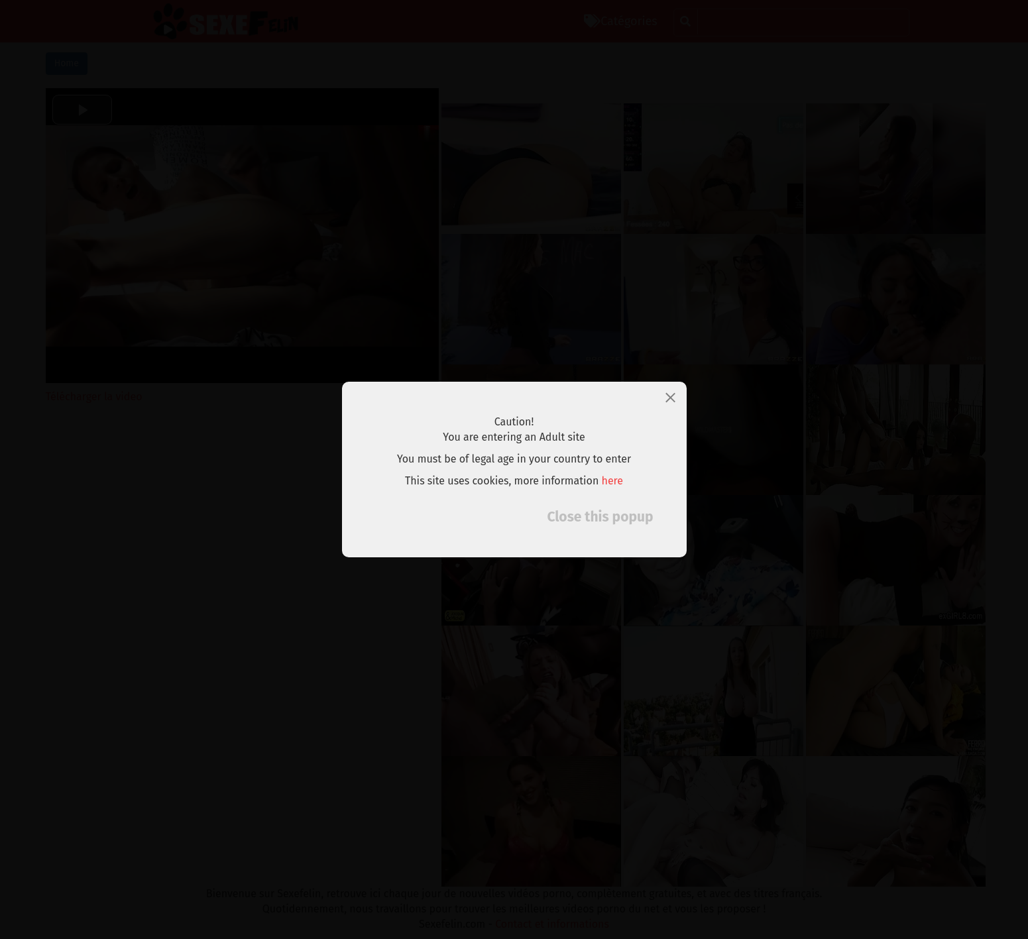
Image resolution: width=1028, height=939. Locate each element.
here (613, 480)
